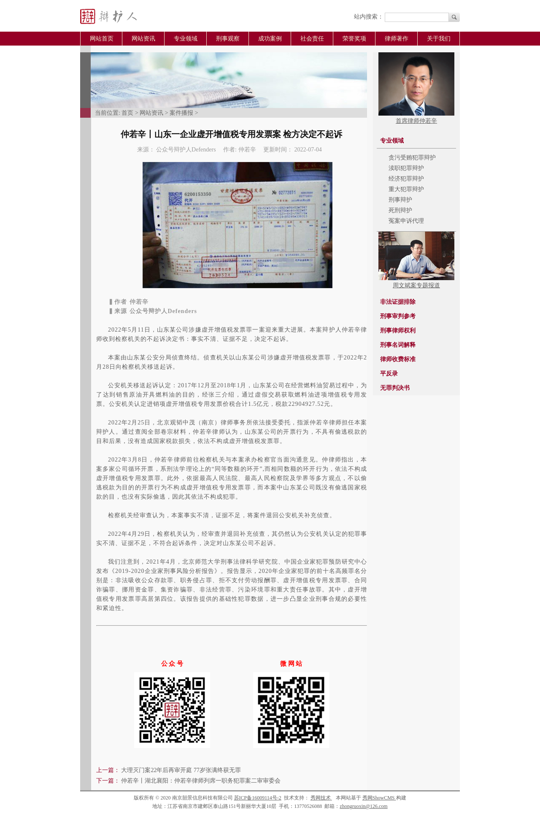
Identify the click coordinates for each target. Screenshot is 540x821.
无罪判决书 (395, 388)
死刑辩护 (400, 210)
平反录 (389, 373)
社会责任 (312, 38)
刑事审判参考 (398, 316)
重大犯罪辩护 (406, 189)
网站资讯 (143, 38)
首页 (127, 113)
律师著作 (396, 38)
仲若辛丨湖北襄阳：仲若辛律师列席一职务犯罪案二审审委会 (201, 781)
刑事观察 (228, 38)
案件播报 (181, 113)
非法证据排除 (398, 302)
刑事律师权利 (398, 330)
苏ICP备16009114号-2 (257, 798)
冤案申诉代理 (406, 221)
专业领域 (185, 38)
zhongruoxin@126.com (363, 806)
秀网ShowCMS (379, 798)
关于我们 (439, 38)
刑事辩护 (400, 200)
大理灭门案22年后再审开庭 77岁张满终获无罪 (181, 770)
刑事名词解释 (398, 345)
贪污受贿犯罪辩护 (412, 157)
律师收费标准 (398, 359)
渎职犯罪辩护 (406, 168)
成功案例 (270, 38)
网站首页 (101, 38)
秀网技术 (321, 798)
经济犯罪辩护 (406, 179)
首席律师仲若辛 (416, 121)
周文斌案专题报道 (416, 285)
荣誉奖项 (354, 38)
